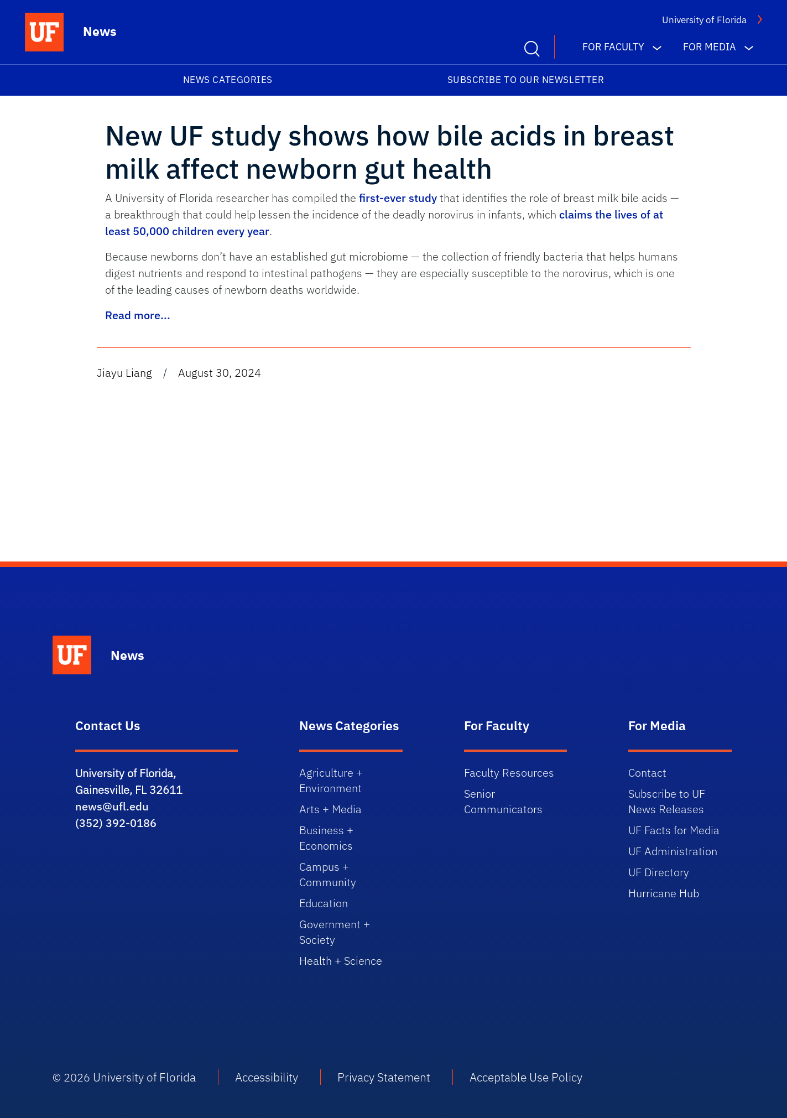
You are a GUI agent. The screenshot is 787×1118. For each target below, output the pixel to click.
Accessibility (266, 1077)
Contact (647, 772)
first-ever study (398, 197)
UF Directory (658, 872)
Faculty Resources (509, 772)
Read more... (137, 315)
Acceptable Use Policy (526, 1077)
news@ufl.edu (112, 806)
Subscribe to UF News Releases (666, 801)
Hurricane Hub (663, 893)
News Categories (228, 80)
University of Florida (704, 20)
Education (323, 903)
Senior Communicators (503, 801)
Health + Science (340, 960)
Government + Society (334, 932)
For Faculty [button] (613, 46)
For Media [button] (709, 46)
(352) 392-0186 (116, 822)
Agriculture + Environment (331, 780)
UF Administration (672, 851)
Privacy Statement (383, 1077)
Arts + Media (330, 809)
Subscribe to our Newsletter (525, 80)
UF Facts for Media (674, 830)
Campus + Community (327, 874)
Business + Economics (326, 838)
